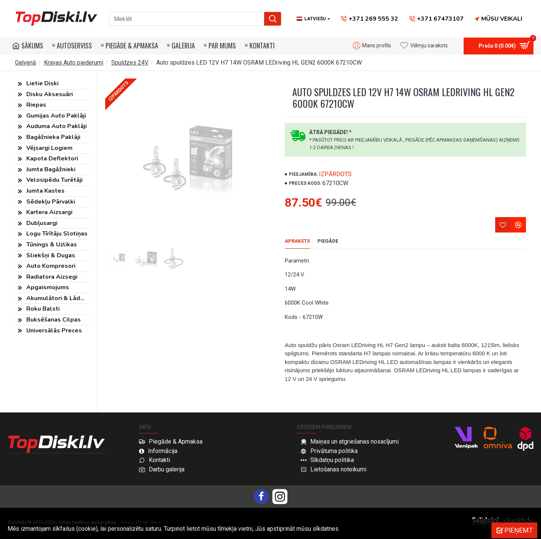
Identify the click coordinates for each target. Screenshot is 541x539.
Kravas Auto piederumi (73, 62)
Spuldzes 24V (129, 62)
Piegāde (327, 241)
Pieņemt (519, 530)
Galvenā (25, 62)
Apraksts (297, 241)
